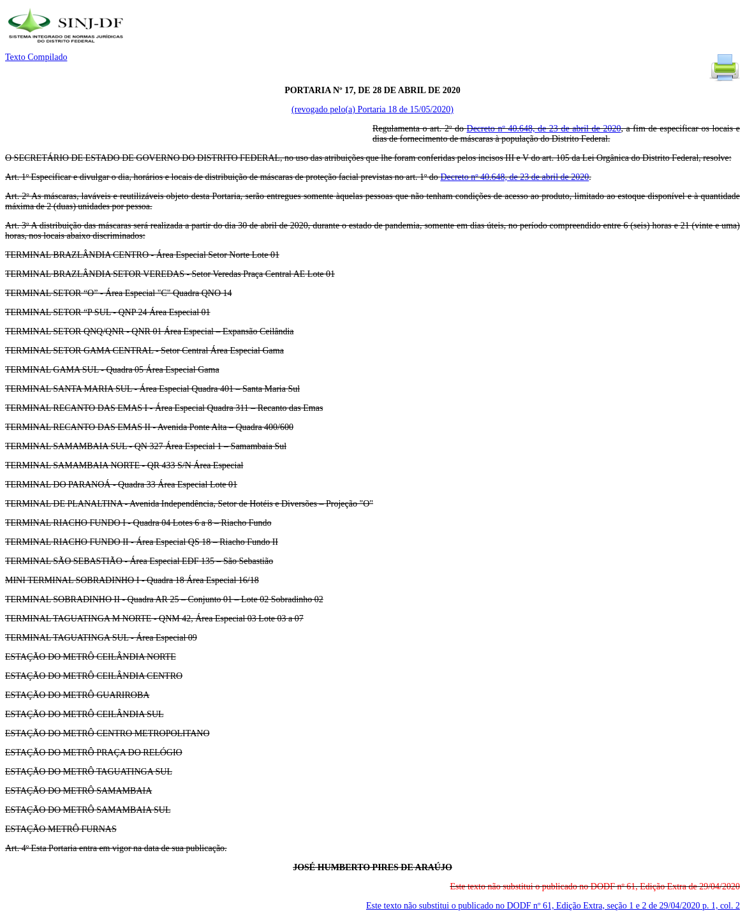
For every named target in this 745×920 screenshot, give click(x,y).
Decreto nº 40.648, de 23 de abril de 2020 (544, 128)
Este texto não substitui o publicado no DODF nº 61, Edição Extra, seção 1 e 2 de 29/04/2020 (553, 905)
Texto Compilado (36, 57)
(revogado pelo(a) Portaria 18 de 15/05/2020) (372, 109)
